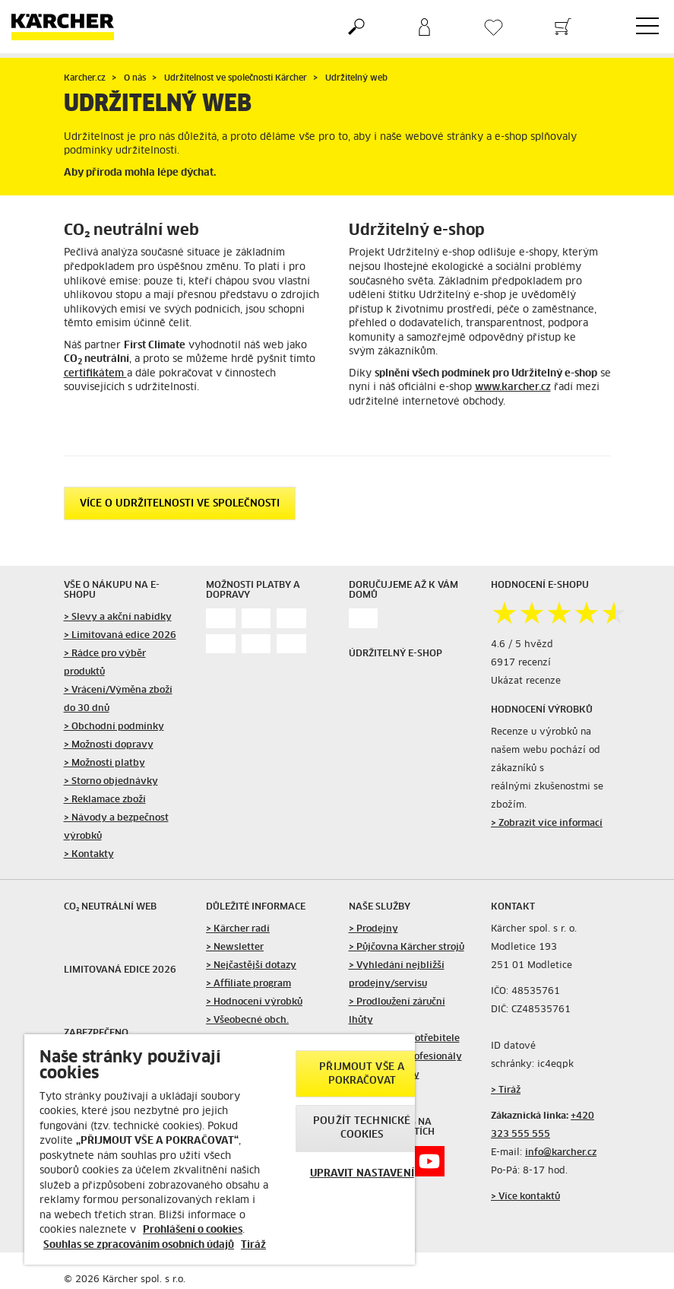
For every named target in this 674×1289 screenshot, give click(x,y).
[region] (219, 1149)
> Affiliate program (248, 984)
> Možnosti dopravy (108, 745)
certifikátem (95, 374)
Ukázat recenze (526, 681)
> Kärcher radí (238, 929)
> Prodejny (373, 929)
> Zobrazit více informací (547, 823)
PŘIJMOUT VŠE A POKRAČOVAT (361, 1074)
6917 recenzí (521, 663)
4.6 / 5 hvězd (522, 644)
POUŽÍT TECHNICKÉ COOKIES (361, 1128)
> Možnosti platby (104, 763)
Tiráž (253, 1245)
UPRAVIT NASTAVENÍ (362, 1174)
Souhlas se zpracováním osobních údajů (138, 1245)
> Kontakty (89, 854)
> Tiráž (506, 1090)
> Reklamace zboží (105, 800)
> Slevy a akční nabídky (118, 617)
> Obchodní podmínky (114, 727)
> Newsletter (235, 947)
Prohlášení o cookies (192, 1230)
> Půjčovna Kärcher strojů (406, 947)
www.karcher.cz (513, 387)
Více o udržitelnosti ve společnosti (180, 504)
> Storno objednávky (111, 781)
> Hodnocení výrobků (254, 1002)
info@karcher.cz (560, 1152)
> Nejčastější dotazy (251, 965)
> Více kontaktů (525, 1197)
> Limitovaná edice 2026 (120, 635)
